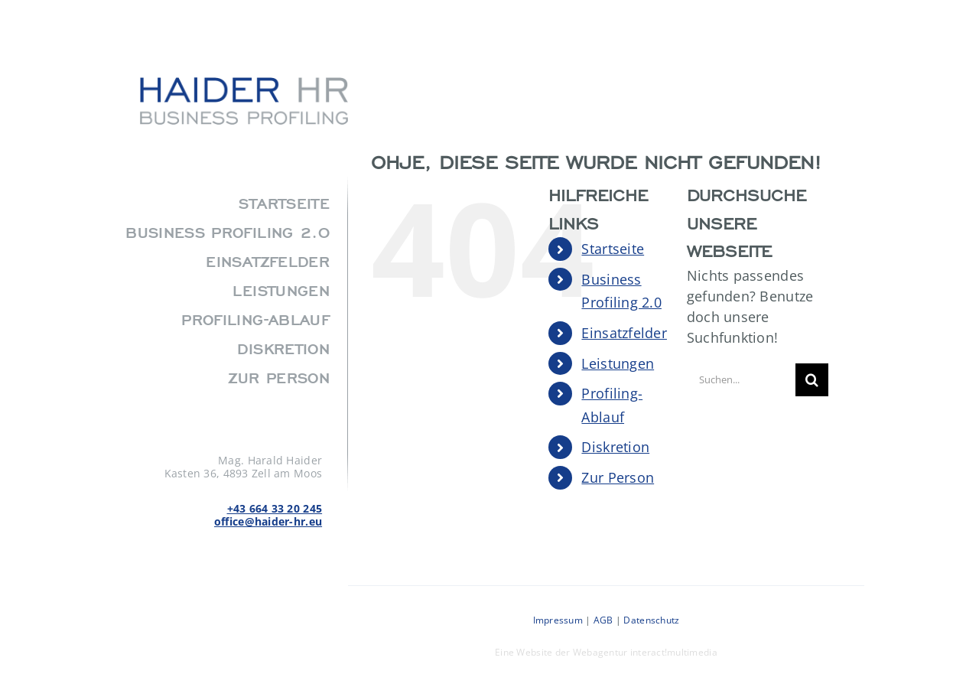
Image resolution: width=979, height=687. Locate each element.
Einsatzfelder (624, 333)
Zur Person (617, 477)
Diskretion (615, 447)
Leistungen (617, 363)
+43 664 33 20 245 (275, 508)
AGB (603, 620)
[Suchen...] (741, 379)
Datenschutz (651, 620)
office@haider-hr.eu (268, 521)
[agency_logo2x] (244, 84)
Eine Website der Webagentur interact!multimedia (606, 652)
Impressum (558, 620)
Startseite (612, 248)
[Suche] (811, 379)
